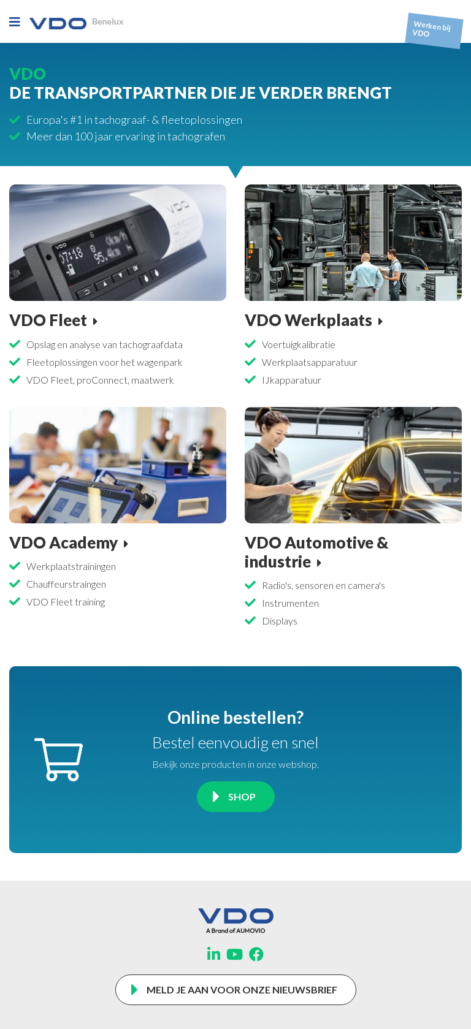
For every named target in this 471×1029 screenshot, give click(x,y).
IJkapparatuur (291, 379)
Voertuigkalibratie (298, 344)
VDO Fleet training (65, 601)
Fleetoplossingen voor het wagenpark (104, 362)
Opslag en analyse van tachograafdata (104, 344)
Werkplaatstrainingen (71, 566)
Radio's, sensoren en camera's (323, 585)
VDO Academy (63, 542)
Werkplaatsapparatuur (310, 362)
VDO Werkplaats (308, 320)
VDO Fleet (48, 320)
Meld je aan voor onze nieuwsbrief (242, 989)
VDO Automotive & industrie (316, 552)
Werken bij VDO (431, 29)
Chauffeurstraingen (66, 584)
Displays (279, 620)
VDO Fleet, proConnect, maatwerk (100, 379)
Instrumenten (290, 603)
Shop (242, 796)
